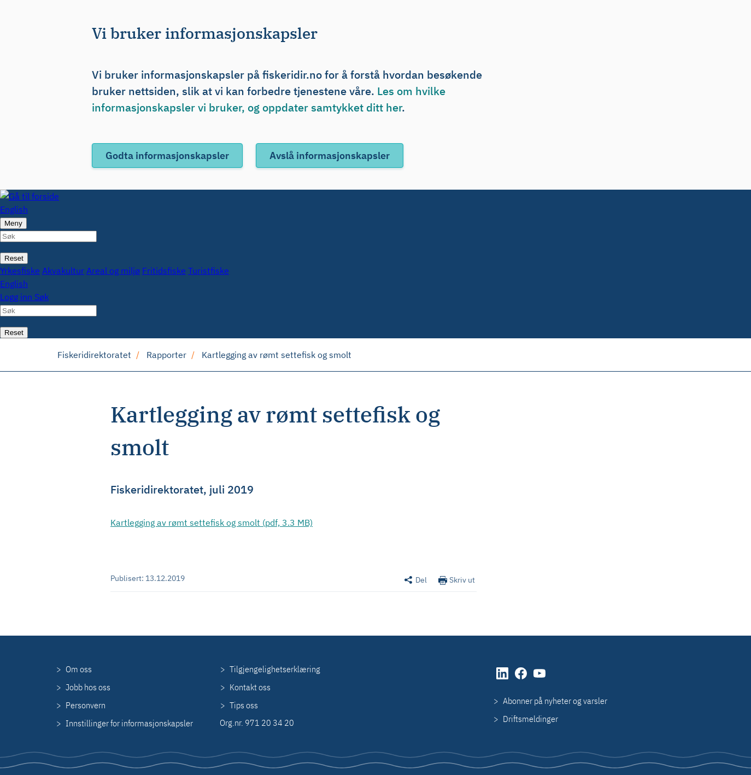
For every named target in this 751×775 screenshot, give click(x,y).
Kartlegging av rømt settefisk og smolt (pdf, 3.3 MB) (211, 522)
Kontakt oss (250, 687)
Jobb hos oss (88, 687)
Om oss (79, 669)
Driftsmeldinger (530, 719)
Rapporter (166, 354)
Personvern (85, 705)
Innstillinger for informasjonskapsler (129, 723)
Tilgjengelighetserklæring (275, 669)
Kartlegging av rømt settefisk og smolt (276, 354)
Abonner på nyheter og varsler (555, 701)
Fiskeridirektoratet (94, 354)
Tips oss (244, 705)
